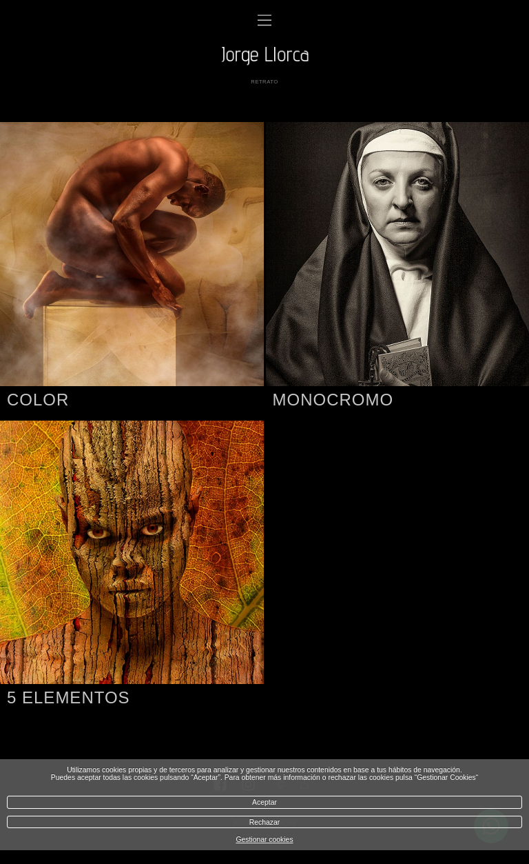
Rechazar (264, 822)
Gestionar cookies (264, 839)
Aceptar (264, 802)
